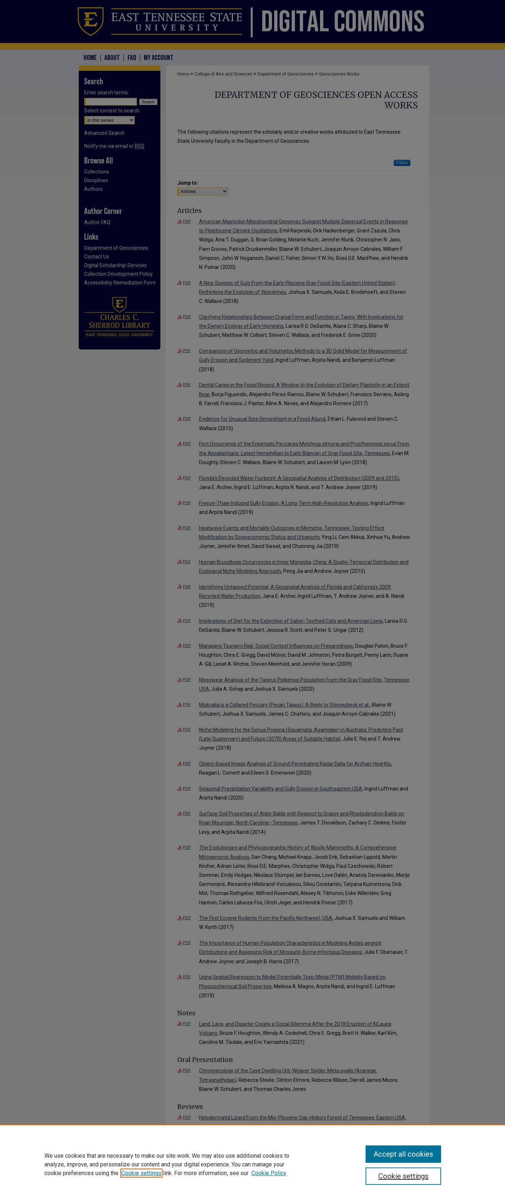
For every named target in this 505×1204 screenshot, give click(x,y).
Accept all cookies (403, 1154)
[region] (252, 1164)
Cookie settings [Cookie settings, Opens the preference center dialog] (403, 1176)
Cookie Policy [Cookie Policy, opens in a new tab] (268, 1173)
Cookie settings (141, 1173)
